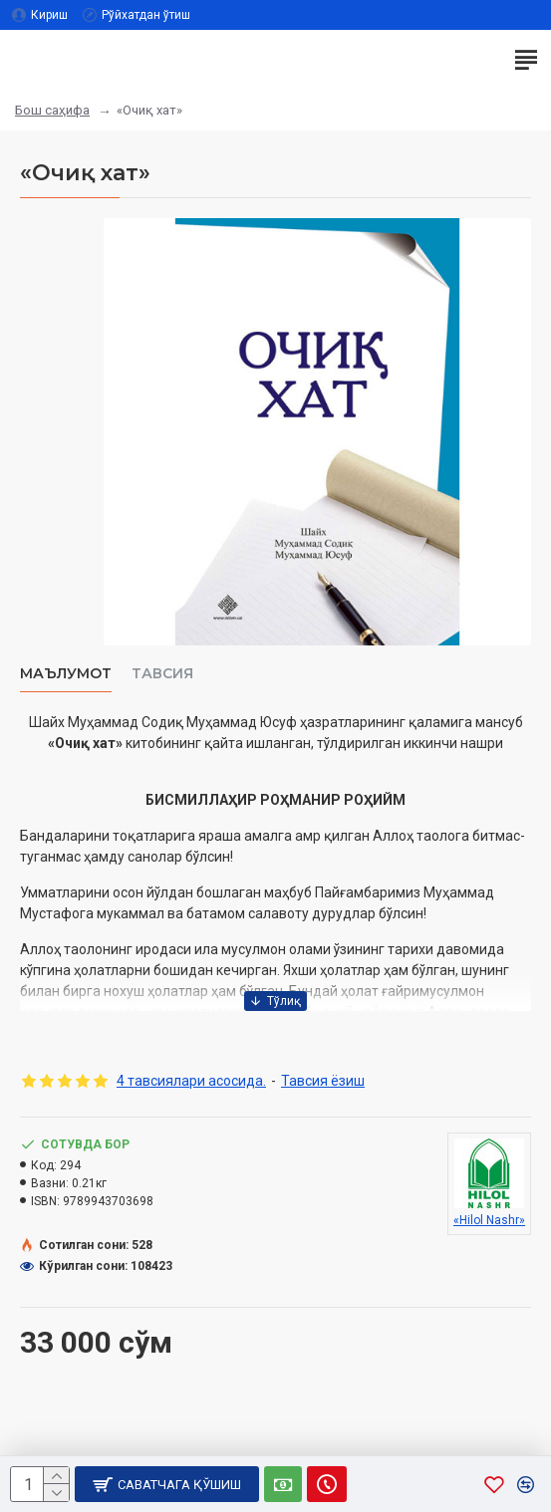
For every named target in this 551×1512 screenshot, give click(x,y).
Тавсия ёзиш (323, 1081)
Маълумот (66, 673)
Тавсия (162, 673)
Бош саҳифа (52, 110)
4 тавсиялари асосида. (191, 1081)
